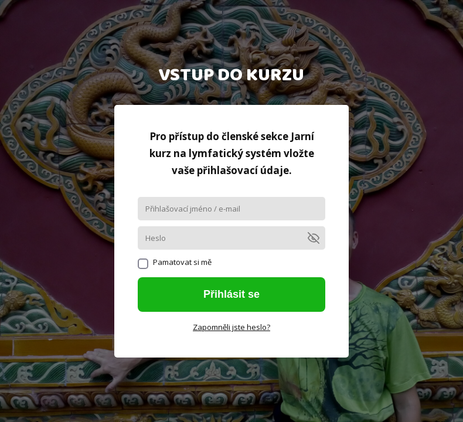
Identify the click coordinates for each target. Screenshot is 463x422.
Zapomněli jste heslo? (231, 327)
